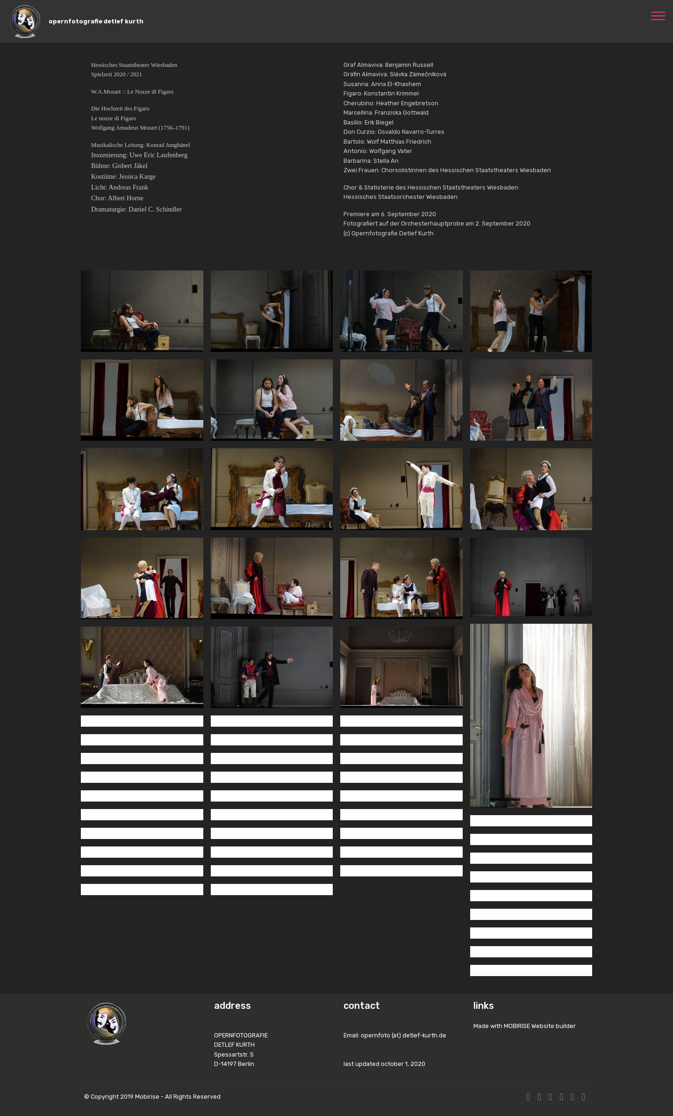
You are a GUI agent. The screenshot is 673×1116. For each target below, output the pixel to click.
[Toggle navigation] (658, 15)
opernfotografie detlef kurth (96, 21)
